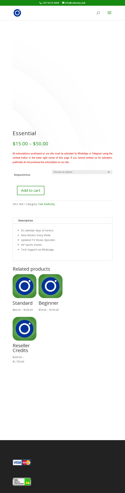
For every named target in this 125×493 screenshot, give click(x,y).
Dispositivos (22, 174)
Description (25, 220)
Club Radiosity (46, 204)
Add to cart (30, 190)
